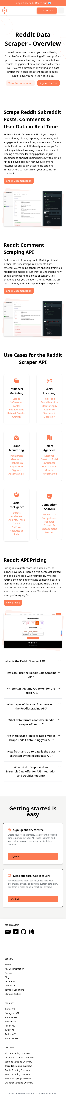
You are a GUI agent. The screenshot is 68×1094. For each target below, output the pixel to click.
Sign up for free (48, 83)
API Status (10, 981)
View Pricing (13, 602)
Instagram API (12, 1013)
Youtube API (11, 1017)
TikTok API (10, 1009)
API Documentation (14, 968)
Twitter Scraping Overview (18, 1078)
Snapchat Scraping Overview (19, 1082)
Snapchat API (11, 1038)
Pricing (8, 973)
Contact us (10, 985)
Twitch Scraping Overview (17, 1074)
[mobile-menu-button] (61, 10)
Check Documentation (19, 180)
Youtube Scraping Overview (18, 1061)
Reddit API (10, 1025)
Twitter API (10, 1034)
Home (8, 964)
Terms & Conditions (14, 989)
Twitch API (10, 1029)
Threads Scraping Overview (18, 1065)
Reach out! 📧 (43, 3)
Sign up (15, 856)
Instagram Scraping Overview (19, 1057)
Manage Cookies (13, 994)
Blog (7, 977)
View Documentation (20, 83)
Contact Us (16, 899)
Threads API (11, 1021)
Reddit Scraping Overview (17, 1070)
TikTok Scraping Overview (17, 1053)
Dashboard (46, 10)
